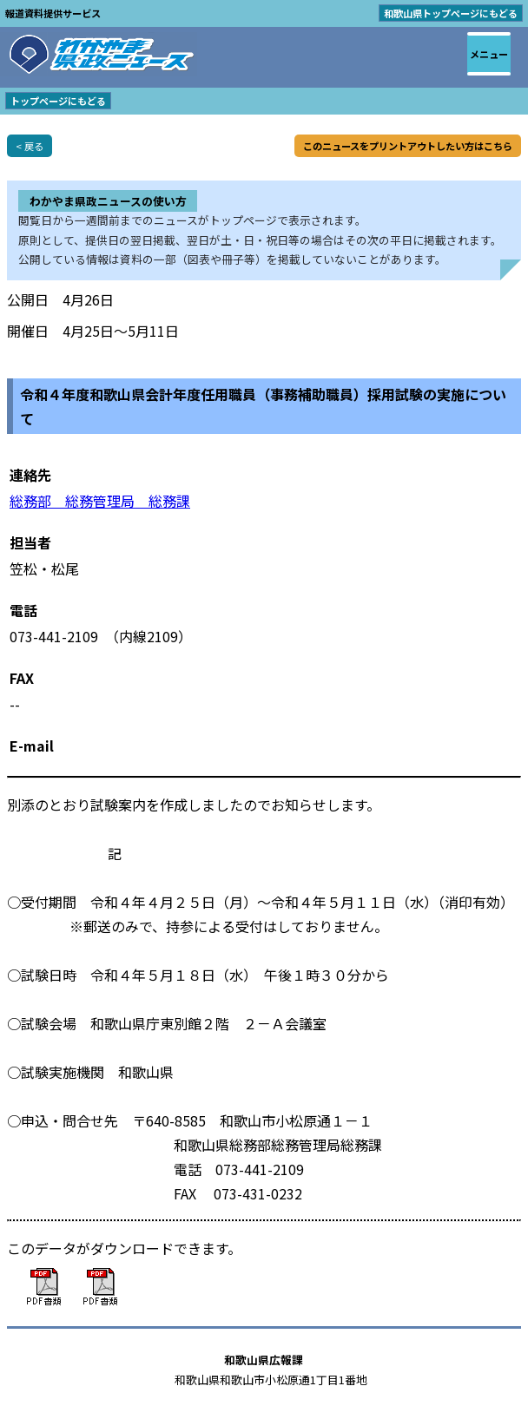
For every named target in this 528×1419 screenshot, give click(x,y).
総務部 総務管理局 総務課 (100, 500)
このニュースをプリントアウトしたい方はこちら (407, 146)
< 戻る (29, 146)
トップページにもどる (58, 101)
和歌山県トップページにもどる (451, 13)
